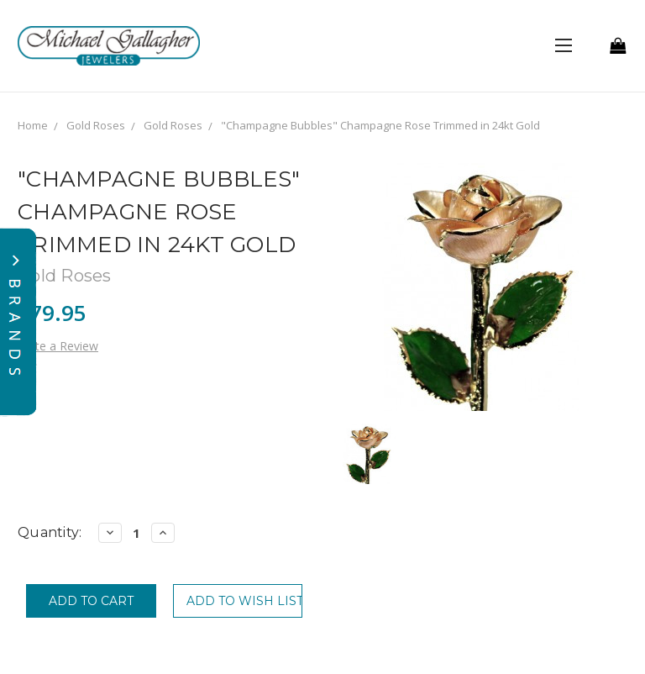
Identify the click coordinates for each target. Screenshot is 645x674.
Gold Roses (95, 125)
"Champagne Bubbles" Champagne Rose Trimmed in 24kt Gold (380, 125)
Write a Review (58, 346)
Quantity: (49, 532)
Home (33, 125)
